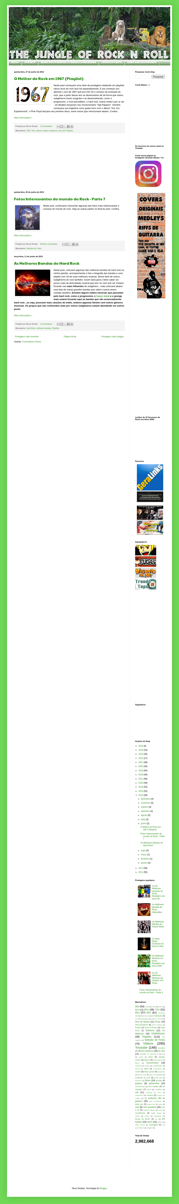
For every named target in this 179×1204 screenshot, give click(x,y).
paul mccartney (155, 1101)
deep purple (149, 1072)
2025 (141, 746)
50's (137, 1010)
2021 (141, 762)
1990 (154, 1007)
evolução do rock (142, 1078)
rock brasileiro (149, 1107)
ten (156, 1119)
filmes (147, 1080)
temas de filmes (142, 1119)
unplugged (153, 1125)
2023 (141, 754)
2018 (141, 774)
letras (149, 1089)
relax (160, 1104)
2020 (141, 766)
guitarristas (154, 1083)
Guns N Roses (151, 1027)
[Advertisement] (69, 162)
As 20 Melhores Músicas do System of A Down (157, 978)
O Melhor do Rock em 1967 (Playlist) (49, 78)
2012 (141, 868)
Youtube (141, 1047)
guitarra (138, 1083)
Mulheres (150, 1030)
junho (144, 823)
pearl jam (139, 1104)
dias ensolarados (156, 1075)
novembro (146, 803)
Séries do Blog (111, 62)
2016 (141, 783)
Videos (148, 1043)
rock (137, 1107)
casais (147, 1066)
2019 (141, 770)
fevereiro (145, 859)
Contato (30, 62)
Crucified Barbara (141, 1019)
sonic (160, 1110)
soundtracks (140, 1113)
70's (157, 1009)
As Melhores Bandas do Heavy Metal (158, 924)
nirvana (150, 1095)
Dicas (157, 1021)
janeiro (144, 863)
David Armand (157, 1019)
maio (143, 850)
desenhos (161, 1072)
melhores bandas (44, 328)
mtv (136, 1092)
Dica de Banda (142, 1021)
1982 (147, 1007)
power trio (151, 1104)
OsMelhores (158, 1033)
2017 (141, 779)
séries (137, 1116)
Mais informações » (23, 118)
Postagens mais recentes (27, 336)
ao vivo (161, 1051)
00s (137, 1006)
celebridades (157, 1066)
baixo (150, 1057)
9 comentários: (46, 324)
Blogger (103, 1188)
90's (149, 1012)
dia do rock (142, 1075)
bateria (147, 1060)
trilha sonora (140, 1125)
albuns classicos (50, 131)
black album (157, 1060)
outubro (145, 807)
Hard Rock (30, 328)
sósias (146, 1116)
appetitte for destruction (149, 1054)
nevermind (139, 1095)
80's (137, 1012)
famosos (138, 1080)
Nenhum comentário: (49, 244)
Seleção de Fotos (33, 248)
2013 (141, 795)
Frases (138, 1027)
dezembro (146, 799)
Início (15, 62)
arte (163, 1054)
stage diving (156, 1113)
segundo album (149, 1110)
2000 (160, 1007)
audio (141, 1057)
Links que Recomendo (142, 62)
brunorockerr (152, 1063)
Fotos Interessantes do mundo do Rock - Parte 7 (59, 198)
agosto (144, 815)
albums (39, 131)
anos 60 (61, 131)
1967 (28, 131)
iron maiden (153, 1086)
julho (143, 819)
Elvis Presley (157, 1025)
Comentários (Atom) (31, 341)
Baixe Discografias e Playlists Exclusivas (68, 62)
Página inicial (70, 336)
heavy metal (103, 296)
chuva (137, 1069)
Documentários (141, 1025)
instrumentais (140, 1086)
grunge (159, 1080)
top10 (149, 1122)
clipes (146, 1069)
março (144, 854)
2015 (141, 787)
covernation (157, 1069)
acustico (161, 1048)
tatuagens (157, 1116)
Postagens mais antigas (112, 336)
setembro (145, 811)
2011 (141, 872)
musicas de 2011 (153, 1092)
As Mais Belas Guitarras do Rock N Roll (158, 943)
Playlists (69, 131)
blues (137, 1063)
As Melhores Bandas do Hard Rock (46, 263)
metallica (158, 1089)
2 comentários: (46, 126)
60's (33, 131)
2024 (141, 750)
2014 (141, 791)
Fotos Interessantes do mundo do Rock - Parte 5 (151, 991)
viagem (150, 1128)
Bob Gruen (145, 1016)
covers (138, 1072)
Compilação (157, 1016)
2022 (141, 758)
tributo (160, 1122)
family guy (158, 1078)
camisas (138, 1066)
